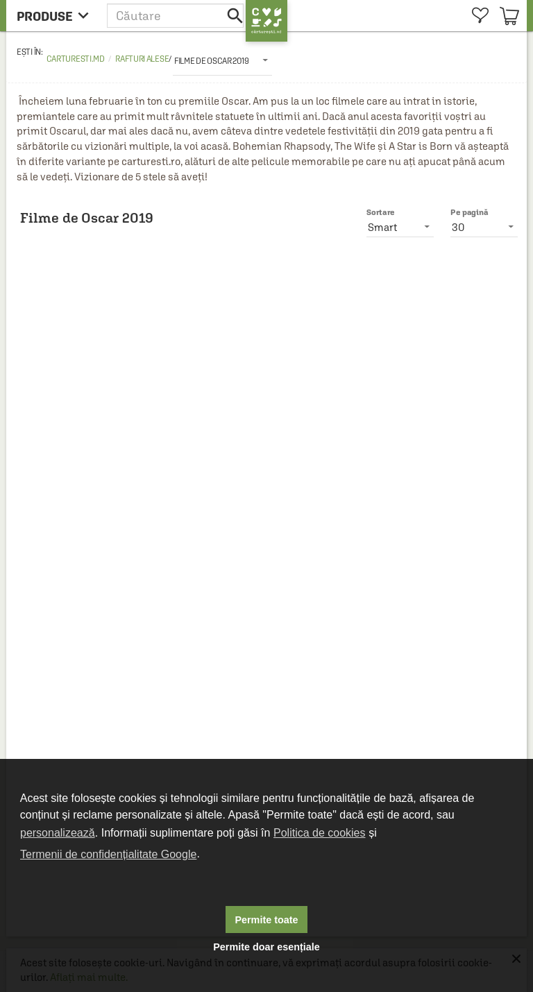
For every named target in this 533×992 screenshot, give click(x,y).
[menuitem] (480, 15)
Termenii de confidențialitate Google (108, 854)
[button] (176, 15)
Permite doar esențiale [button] (266, 946)
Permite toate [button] (266, 919)
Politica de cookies (319, 833)
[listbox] (222, 60)
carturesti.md (75, 59)
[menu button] (56, 15)
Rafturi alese (142, 59)
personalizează (57, 833)
